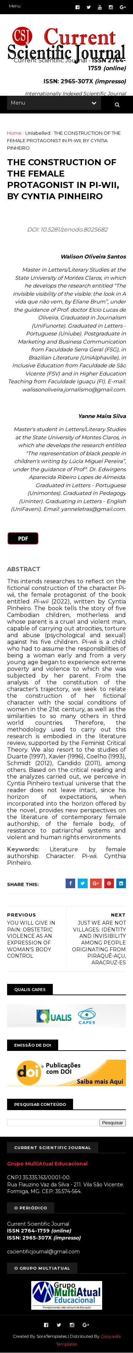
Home (14, 133)
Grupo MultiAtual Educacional (47, 1163)
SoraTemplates (52, 1336)
